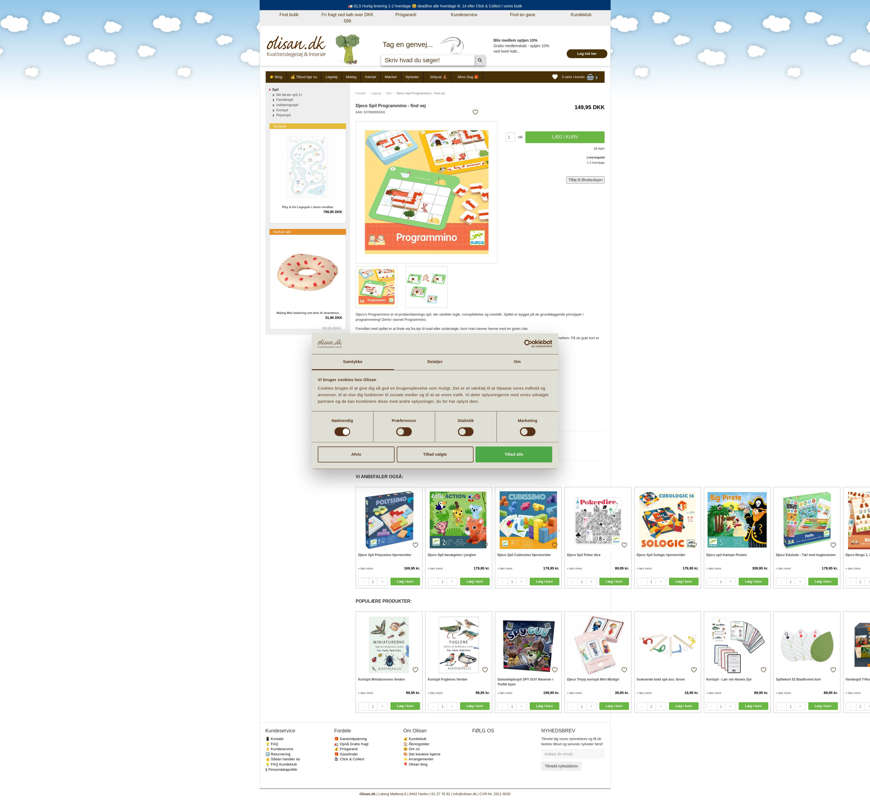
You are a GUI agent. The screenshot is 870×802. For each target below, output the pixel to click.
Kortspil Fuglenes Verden (447, 679)
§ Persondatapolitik (281, 769)
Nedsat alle (282, 232)
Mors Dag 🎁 (468, 77)
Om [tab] (517, 361)
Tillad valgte (435, 454)
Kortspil (282, 110)
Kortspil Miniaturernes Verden (381, 679)
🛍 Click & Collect (349, 759)
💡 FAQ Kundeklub (281, 764)
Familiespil (284, 100)
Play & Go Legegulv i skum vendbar (307, 207)
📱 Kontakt (274, 739)
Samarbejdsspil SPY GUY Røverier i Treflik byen (525, 682)
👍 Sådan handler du (283, 759)
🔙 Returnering (277, 754)
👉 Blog (276, 77)
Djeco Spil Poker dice (583, 555)
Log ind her (587, 54)
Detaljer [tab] (435, 361)
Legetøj (331, 77)
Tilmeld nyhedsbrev (561, 766)
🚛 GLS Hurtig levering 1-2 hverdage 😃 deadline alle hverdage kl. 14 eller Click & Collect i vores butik (435, 6)
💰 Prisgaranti (346, 749)
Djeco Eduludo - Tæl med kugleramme (806, 555)
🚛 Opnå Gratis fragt (351, 744)
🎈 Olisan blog (415, 764)
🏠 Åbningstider (416, 744)
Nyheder (412, 77)
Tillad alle (514, 454)
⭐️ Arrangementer (418, 759)
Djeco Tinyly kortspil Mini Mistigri (593, 679)
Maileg (351, 77)
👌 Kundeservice (279, 749)
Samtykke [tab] (352, 361)
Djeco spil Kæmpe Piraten (726, 555)
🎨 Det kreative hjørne (422, 754)
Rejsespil (283, 115)
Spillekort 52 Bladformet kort (798, 679)
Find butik (288, 14)
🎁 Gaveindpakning (350, 739)
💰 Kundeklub (414, 739)
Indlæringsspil (287, 105)
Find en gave (522, 14)
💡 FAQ (271, 744)
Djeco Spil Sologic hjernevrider (661, 555)
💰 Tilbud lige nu (304, 77)
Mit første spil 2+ (289, 95)
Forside (361, 93)
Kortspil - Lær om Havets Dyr (729, 679)
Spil (388, 93)
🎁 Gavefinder (346, 754)
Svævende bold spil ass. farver (661, 679)
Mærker (391, 77)
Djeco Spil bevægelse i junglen (452, 555)
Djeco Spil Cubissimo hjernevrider (524, 555)
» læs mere (365, 568)
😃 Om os (411, 749)
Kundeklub (581, 14)
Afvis (356, 454)
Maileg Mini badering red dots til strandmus (308, 312)
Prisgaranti (405, 14)
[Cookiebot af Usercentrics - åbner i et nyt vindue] (528, 343)
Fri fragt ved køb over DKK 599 (347, 17)
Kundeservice (464, 14)
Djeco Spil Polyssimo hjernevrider (384, 555)
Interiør (370, 77)
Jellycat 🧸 (438, 77)
